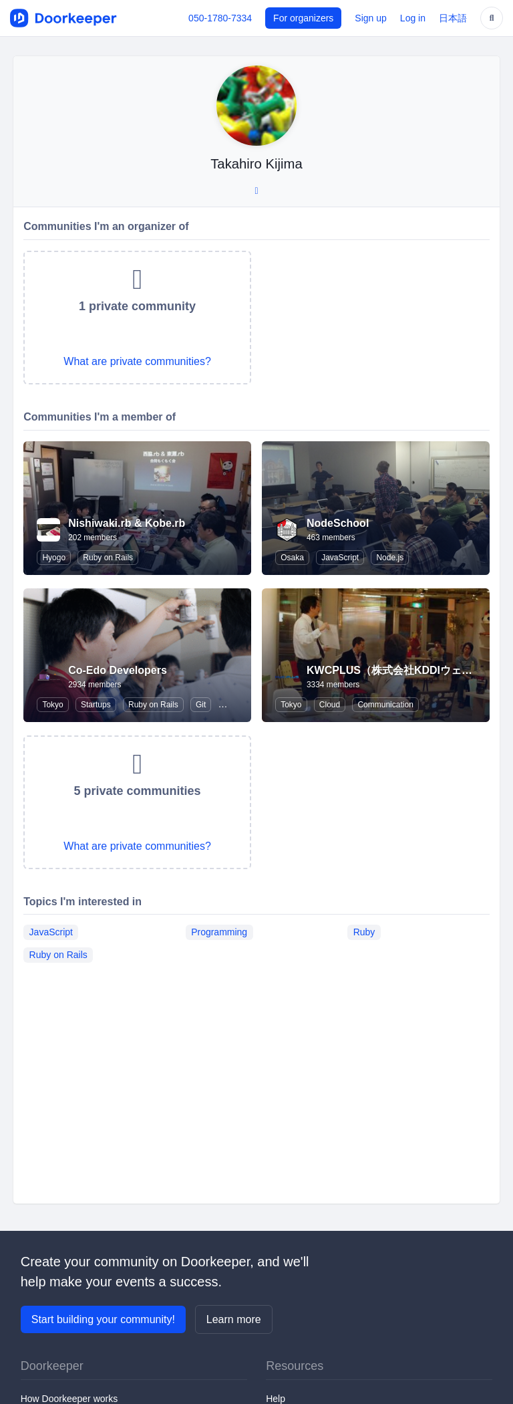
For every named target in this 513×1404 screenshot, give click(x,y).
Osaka (292, 557)
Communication (385, 704)
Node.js (389, 557)
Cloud (329, 704)
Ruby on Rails (108, 557)
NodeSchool (338, 523)
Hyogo (53, 557)
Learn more (233, 1319)
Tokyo (52, 704)
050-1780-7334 (220, 18)
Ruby (364, 932)
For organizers (303, 18)
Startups (96, 704)
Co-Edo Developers (117, 670)
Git (201, 704)
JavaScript (340, 557)
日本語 (453, 18)
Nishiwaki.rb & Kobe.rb (126, 523)
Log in (412, 18)
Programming (219, 932)
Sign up (370, 18)
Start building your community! (103, 1319)
